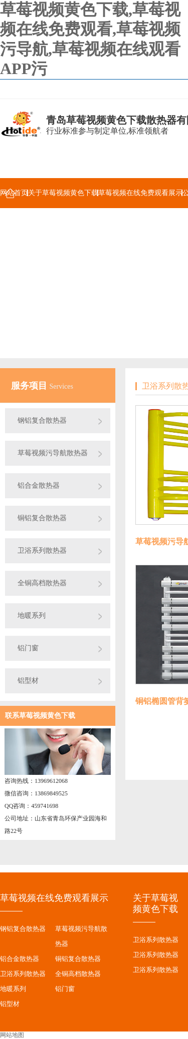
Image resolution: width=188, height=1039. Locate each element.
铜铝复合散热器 (42, 518)
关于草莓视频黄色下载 (63, 193)
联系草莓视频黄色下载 (40, 715)
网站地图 (12, 1034)
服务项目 (30, 386)
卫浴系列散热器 (42, 550)
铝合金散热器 (39, 485)
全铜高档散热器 (42, 583)
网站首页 (14, 193)
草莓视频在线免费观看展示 (140, 193)
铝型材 (28, 680)
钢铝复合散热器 (42, 420)
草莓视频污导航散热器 (53, 453)
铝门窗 (28, 648)
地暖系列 (32, 615)
